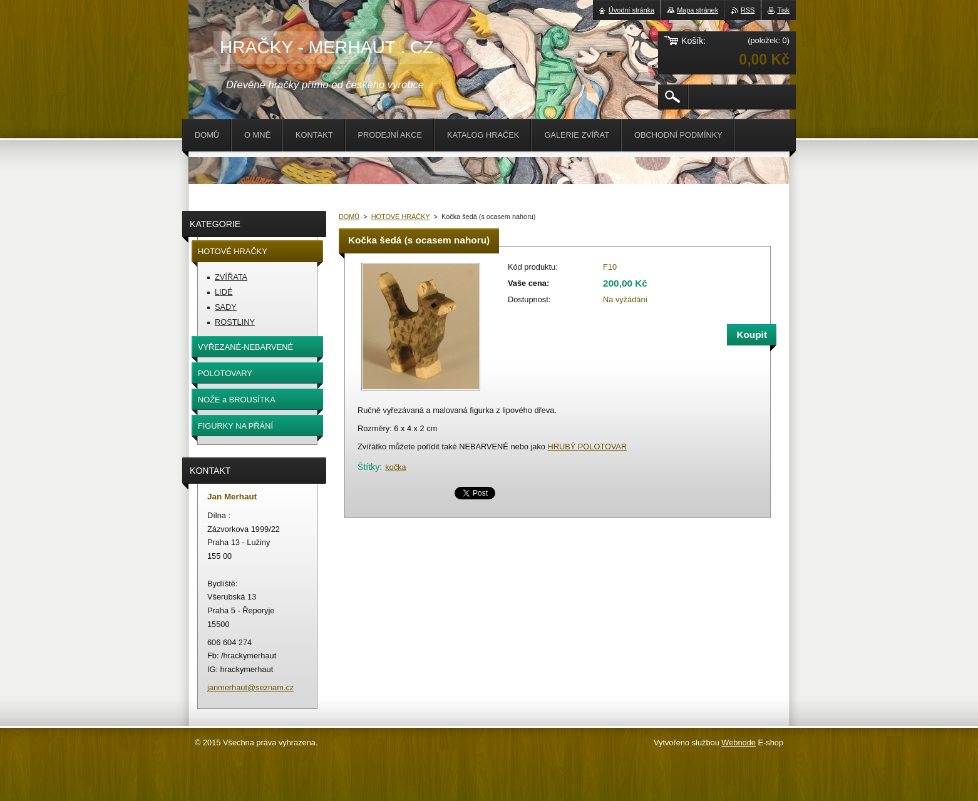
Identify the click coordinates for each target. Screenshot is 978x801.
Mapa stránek (697, 10)
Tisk (783, 10)
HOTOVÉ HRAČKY (400, 216)
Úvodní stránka (631, 10)
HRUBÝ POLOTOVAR (587, 446)
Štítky (368, 467)
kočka (395, 467)
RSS (747, 10)
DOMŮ (349, 216)
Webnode (738, 742)
